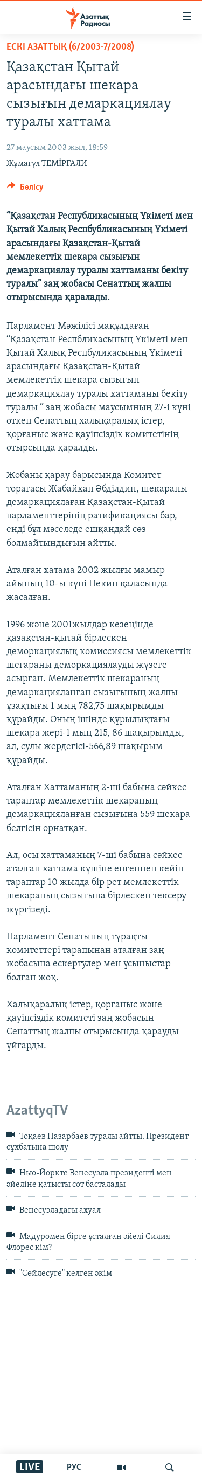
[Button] (25, 189)
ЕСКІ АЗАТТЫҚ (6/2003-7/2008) (70, 47)
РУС (74, 1467)
